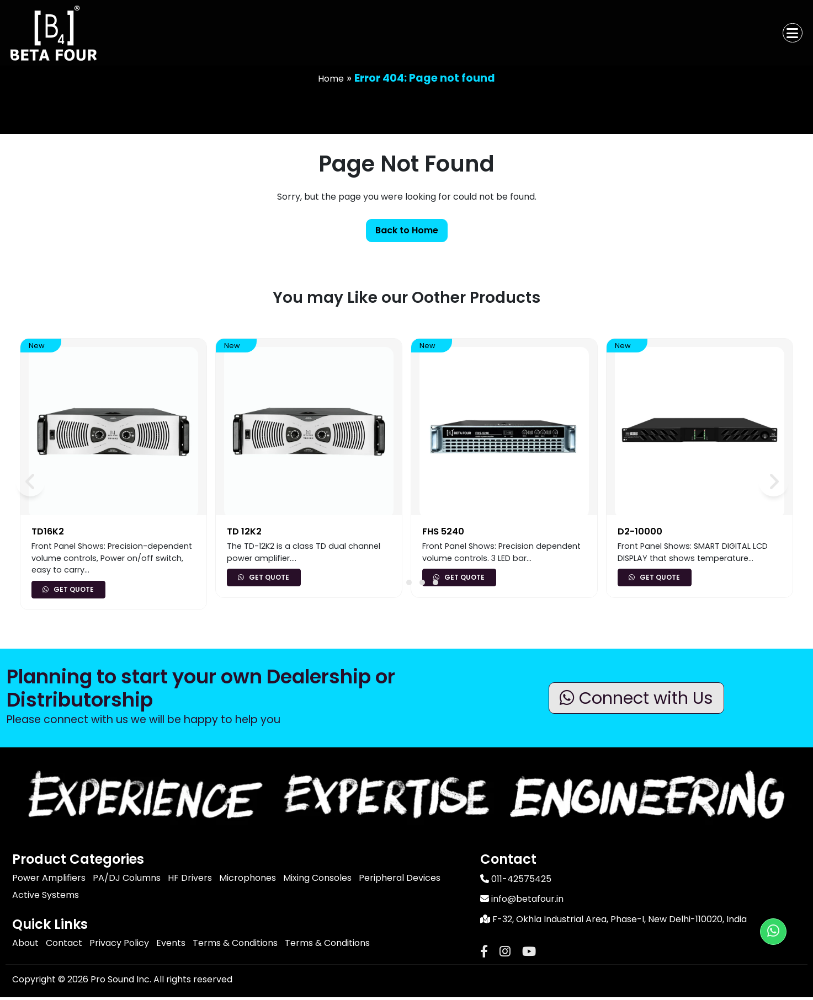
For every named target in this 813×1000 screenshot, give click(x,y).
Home (331, 78)
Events (170, 943)
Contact (64, 943)
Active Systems (45, 895)
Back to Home (406, 230)
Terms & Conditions (235, 943)
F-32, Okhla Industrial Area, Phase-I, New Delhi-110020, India (613, 922)
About (25, 943)
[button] (409, 582)
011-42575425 (515, 879)
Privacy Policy (119, 943)
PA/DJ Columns (127, 877)
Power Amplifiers (49, 877)
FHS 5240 (444, 531)
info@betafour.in (522, 900)
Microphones (247, 877)
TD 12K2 (244, 531)
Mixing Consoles (317, 877)
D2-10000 (640, 531)
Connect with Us (640, 697)
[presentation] (27, 479)
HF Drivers (190, 877)
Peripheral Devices (399, 877)
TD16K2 (48, 531)
